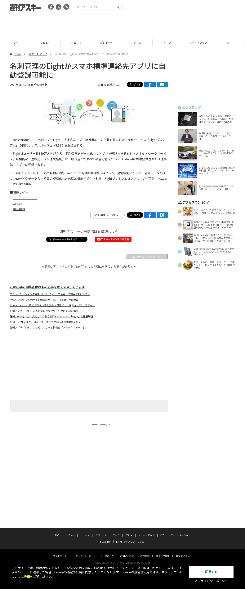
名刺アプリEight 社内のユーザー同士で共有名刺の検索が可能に (45, 322)
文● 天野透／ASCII (109, 84)
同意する (211, 572)
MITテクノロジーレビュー (131, 538)
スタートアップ (199, 42)
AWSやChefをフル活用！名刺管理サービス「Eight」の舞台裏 (44, 299)
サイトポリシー (61, 552)
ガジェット (107, 42)
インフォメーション (180, 531)
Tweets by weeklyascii (102, 424)
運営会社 (109, 552)
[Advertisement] (122, 24)
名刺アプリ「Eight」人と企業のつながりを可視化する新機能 (44, 311)
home (15, 54)
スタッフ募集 (163, 552)
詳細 (27, 576)
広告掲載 (144, 552)
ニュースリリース (25, 198)
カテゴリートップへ (146, 256)
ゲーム (137, 42)
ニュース (76, 42)
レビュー (46, 42)
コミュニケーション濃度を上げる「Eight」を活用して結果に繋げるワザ (50, 294)
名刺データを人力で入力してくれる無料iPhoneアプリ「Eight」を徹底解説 (51, 316)
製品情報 (19, 209)
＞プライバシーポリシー (211, 581)
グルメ (168, 42)
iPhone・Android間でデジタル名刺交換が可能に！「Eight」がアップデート (52, 305)
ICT (229, 42)
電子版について (184, 552)
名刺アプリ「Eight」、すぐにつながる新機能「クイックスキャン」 (47, 327)
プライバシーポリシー (86, 552)
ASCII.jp (104, 538)
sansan (17, 203)
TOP (15, 42)
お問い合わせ (127, 552)
